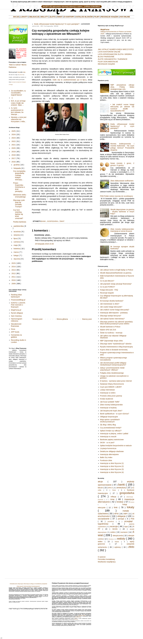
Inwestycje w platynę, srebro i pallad (114, 434)
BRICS (110, 488)
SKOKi (115, 529)
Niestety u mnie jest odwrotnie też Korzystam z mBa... (18, 119)
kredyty (120, 502)
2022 (13, 141)
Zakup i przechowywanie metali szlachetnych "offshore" (112, 369)
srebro (112, 532)
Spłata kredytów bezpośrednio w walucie (116, 446)
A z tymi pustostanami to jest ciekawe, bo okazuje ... (17, 111)
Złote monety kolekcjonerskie (111, 405)
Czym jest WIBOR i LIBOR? (111, 387)
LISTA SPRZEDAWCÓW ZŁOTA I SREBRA (115, 54)
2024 (13, 134)
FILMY (96, 17)
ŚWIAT (59, 17)
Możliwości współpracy (107, 562)
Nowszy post (37, 319)
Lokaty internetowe (107, 390)
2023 (13, 138)
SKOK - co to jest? (107, 443)
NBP (125, 514)
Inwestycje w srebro (108, 393)
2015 (13, 263)
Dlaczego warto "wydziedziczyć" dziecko (115, 344)
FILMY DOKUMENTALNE (108, 62)
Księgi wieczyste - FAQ (109, 290)
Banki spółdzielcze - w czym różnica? (114, 414)
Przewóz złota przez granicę (111, 396)
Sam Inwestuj (16, 316)
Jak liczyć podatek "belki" (110, 402)
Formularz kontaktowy (106, 559)
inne (112, 499)
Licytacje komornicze (108, 448)
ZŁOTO (52, 17)
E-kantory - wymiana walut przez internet (116, 381)
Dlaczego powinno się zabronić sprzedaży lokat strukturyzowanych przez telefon (116, 323)
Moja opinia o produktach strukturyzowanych (110, 421)
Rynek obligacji (17, 313)
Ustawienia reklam (81, 615)
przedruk (111, 521)
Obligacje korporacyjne (109, 417)
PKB (132, 519)
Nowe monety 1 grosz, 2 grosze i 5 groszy (122, 164)
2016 (13, 162)
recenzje (114, 526)
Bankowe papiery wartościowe (112, 440)
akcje (100, 481)
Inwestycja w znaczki (108, 437)
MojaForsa (104, 29)
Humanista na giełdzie (16, 336)
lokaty (130, 507)
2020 (13, 148)
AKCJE (16, 17)
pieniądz (121, 519)
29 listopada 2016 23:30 (44, 244)
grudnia (16, 165)
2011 (13, 277)
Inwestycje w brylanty (108, 408)
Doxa (13, 329)
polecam (21, 74)
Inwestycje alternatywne (109, 454)
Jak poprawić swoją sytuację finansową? (116, 284)
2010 (13, 280)
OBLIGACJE (34, 17)
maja (15, 245)
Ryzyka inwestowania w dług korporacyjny (116, 347)
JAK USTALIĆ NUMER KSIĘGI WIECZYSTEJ (116, 49)
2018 (13, 155)
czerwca (17, 242)
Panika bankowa (19, 222)
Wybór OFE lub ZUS (108, 330)
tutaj (18, 72)
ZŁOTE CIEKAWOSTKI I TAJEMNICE (112, 59)
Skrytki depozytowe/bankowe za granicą (115, 273)
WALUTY (44, 17)
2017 (13, 158)
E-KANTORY (69, 17)
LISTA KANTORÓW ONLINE (109, 52)
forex (114, 490)
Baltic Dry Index (106, 457)
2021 (13, 145)
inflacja (113, 497)
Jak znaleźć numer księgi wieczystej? (114, 310)
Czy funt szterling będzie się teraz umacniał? (18, 214)
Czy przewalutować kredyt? (110, 428)
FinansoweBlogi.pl (18, 300)
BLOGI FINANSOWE (106, 57)
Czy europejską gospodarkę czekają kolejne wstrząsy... (19, 175)
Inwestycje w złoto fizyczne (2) (112, 466)
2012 (13, 273)
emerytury (121, 487)
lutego (16, 255)
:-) (12, 98)
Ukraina (111, 539)
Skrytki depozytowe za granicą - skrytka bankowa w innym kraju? (122, 211)
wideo (100, 542)
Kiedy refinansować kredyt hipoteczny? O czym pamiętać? (57, 24)
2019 (13, 152)
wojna (117, 542)
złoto (131, 546)
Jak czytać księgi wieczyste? (111, 307)
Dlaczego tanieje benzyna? (110, 316)
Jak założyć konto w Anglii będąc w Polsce (116, 270)
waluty (121, 538)
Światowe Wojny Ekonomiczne (112, 384)
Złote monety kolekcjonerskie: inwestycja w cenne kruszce (122, 230)
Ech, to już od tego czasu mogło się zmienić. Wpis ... (18, 103)
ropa (126, 527)
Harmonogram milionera (16, 320)
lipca (15, 238)
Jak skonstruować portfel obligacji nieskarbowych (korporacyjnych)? (113, 364)
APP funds (15, 332)
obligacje (121, 516)
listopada (17, 168)
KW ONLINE (125, 17)
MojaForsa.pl (16, 310)
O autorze (101, 557)
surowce (124, 532)
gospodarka (52, 221)
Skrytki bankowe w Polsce (110, 327)
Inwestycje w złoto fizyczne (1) (112, 463)
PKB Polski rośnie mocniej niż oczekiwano (116, 196)
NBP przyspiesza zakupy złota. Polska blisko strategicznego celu (122, 87)
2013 (13, 270)
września (17, 232)
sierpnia (17, 235)
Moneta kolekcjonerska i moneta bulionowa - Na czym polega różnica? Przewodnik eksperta (122, 147)
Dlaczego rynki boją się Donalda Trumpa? (19, 203)
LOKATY (23, 17)
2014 (13, 267)
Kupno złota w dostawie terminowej (114, 350)
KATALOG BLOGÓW (84, 17)
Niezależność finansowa (16, 325)
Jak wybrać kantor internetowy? (112, 319)
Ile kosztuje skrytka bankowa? (111, 301)
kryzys (132, 502)
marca (16, 252)
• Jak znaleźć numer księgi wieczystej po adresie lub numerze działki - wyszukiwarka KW (122, 107)
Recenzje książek (107, 293)
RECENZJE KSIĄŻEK (109, 17)
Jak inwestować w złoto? (109, 304)
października (18, 226)
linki (116, 507)
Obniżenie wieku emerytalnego (19, 196)
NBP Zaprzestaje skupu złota (111, 341)
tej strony (76, 619)
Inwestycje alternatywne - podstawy (114, 313)
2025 (13, 131)
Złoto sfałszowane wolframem (121, 181)
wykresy (117, 547)
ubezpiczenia (118, 536)
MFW (116, 514)
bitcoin (100, 488)
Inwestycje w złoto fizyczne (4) (112, 472)
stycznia (17, 259)
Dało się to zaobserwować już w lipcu (70, 80)
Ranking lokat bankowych (16, 296)
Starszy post (87, 319)
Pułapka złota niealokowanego (112, 373)
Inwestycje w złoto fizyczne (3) (112, 469)
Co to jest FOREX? (107, 287)
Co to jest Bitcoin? (107, 281)
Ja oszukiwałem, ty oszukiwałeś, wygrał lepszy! (18, 93)
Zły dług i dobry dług (108, 425)
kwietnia (17, 249)
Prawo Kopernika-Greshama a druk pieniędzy (19, 187)
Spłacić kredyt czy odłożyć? (111, 431)
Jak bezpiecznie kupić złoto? (111, 411)
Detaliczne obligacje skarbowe (112, 451)
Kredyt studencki (106, 399)
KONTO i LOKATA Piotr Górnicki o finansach (18, 305)
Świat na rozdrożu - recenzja (111, 333)
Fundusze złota (106, 460)
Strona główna (62, 319)
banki (43, 221)
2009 (13, 284)
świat (62, 221)
